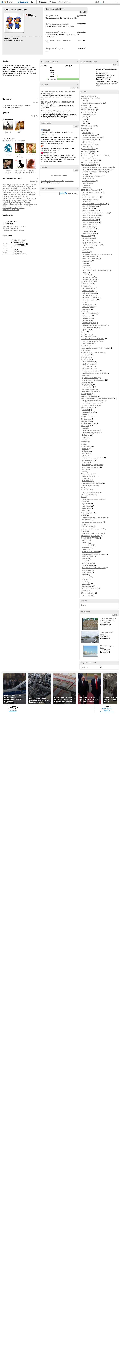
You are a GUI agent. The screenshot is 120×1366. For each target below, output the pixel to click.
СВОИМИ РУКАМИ (87, 494)
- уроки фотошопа (88, 231)
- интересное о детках (89, 135)
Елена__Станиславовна (11, 196)
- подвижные (86, 320)
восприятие (86, 453)
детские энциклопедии (89, 485)
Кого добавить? (20, 140)
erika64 (33, 188)
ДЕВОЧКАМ (85, 128)
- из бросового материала (90, 298)
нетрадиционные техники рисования (94, 554)
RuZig (27, 187)
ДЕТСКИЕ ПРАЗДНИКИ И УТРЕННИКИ (94, 156)
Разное (83, 488)
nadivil (14, 192)
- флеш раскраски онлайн (90, 492)
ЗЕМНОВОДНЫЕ (86, 284)
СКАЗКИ (83, 501)
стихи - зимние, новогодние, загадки (94, 517)
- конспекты (86, 252)
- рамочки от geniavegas (90, 217)
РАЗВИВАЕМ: (85, 446)
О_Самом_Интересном (10, 228)
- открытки (85, 410)
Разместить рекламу (107, 711)
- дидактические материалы (91, 245)
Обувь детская (85, 382)
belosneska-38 (17, 188)
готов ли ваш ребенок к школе (92, 533)
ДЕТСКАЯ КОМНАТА (88, 149)
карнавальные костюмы (90, 378)
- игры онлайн (86, 316)
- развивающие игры (89, 323)
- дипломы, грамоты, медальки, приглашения (97, 167)
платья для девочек (88, 389)
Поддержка (96, 2)
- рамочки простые (88, 224)
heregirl (5, 190)
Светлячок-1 (24, 204)
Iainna (35, 185)
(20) (52, 104)
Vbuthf (31, 187)
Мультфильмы (85, 355)
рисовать (85, 559)
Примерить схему (102, 84)
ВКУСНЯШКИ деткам (88, 107)
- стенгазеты (86, 185)
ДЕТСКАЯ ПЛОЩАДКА (88, 151)
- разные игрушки (88, 307)
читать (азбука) (87, 563)
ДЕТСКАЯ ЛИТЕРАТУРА (89, 144)
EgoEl (15, 185)
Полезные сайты (86, 421)
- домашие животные (89, 279)
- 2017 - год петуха (88, 364)
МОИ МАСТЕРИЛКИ (87, 346)
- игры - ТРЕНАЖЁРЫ (89, 314)
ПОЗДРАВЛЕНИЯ (87, 417)
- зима (84, 119)
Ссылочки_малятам (9, 226)
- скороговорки (87, 261)
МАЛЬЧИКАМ (85, 334)
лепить (84, 549)
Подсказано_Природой (23, 202)
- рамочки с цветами (89, 229)
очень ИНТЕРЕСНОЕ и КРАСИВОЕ (93, 568)
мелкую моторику (88, 460)
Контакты (107, 710)
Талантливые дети (87, 526)
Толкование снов (49, 135)
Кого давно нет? (8, 140)
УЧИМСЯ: (84, 540)
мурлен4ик (20, 208)
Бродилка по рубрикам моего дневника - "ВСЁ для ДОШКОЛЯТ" (59, 33)
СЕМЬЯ (83, 497)
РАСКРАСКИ (85, 490)
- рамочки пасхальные (89, 220)
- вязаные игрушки (88, 295)
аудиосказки (86, 504)
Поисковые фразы (20, 254)
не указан (22, 41)
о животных (86, 577)
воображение (86, 451)
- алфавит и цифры (88, 238)
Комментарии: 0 (55, 183)
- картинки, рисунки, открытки (92, 137)
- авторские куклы (88, 288)
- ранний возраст (87, 183)
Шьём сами (84, 591)
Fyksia (19, 185)
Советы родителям (87, 513)
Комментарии (22, 9)
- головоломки (86, 240)
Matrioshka (31, 155)
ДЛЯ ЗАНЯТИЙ (86, 236)
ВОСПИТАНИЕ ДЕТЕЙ (88, 110)
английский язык (87, 545)
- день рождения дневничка (91, 433)
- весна (84, 117)
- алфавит (85, 543)
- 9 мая (84, 428)
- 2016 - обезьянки (88, 362)
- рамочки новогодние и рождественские (95, 213)
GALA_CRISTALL (27, 185)
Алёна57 (5, 194)
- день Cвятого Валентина (90, 430)
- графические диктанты (90, 243)
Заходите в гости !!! (53, 16)
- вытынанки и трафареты (90, 371)
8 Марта (84, 437)
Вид (99, 2)
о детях (84, 575)
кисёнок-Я (27, 206)
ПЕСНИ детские (86, 394)
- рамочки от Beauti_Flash (90, 215)
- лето (84, 121)
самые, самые (86, 570)
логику (84, 455)
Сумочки (83, 524)
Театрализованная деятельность (92, 529)
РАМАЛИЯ (6, 204)
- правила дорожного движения (92, 103)
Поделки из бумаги (87, 407)
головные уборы (87, 387)
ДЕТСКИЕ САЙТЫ (87, 153)
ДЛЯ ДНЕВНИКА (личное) (89, 190)
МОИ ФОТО (85, 350)
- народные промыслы (89, 256)
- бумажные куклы (88, 291)
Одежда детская (86, 385)
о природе (85, 579)
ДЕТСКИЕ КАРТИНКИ (88, 162)
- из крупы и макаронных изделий (93, 401)
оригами (84, 414)
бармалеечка (7, 206)
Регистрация (24, 2)
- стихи (84, 263)
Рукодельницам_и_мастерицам (13, 230)
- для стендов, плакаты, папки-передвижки (96, 169)
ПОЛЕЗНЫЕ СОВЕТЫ (88, 423)
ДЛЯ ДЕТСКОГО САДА (88, 165)
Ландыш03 (6, 200)
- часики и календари (89, 233)
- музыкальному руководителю (92, 176)
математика (86, 478)
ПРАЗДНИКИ (85, 426)
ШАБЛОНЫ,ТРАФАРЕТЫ (89, 588)
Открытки (46, 130)
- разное (84, 201)
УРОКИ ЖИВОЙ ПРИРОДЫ (90, 538)
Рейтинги (43, 2)
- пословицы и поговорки (90, 259)
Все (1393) (83, 12)
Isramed (8, 155)
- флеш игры (86, 330)
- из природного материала (91, 403)
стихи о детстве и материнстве (92, 522)
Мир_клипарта (21, 226)
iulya (13, 190)
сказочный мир (87, 586)
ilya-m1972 (8, 132)
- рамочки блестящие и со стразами (94, 204)
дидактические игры (88, 476)
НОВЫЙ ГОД (85, 359)
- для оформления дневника (91, 192)
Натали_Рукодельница (23, 200)
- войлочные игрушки (89, 293)
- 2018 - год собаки (88, 366)
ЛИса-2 (24, 198)
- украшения (86, 188)
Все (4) (75, 126)
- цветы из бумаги (88, 412)
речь (83, 472)
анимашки (85, 375)
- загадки (85, 249)
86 (78, 16)
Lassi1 (5, 187)
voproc (33, 192)
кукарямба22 (7, 208)
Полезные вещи (86, 419)
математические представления (92, 458)
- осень (84, 123)
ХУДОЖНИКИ (85, 572)
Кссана (18, 198)
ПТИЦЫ (83, 444)
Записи (6, 9)
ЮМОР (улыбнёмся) (87, 593)
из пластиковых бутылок (90, 405)
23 (78, 32)
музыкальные (86, 508)
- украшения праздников (90, 160)
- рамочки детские (88, 208)
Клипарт (83, 332)
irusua (10, 190)
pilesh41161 (20, 192)
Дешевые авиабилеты (51, 146)
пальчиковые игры (88, 481)
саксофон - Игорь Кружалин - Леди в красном (57, 181)
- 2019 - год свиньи (88, 368)
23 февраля (86, 435)
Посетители (18, 252)
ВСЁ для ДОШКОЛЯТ (26, 15)
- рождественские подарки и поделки (94, 373)
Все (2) (35, 102)
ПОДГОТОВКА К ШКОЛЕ (89, 396)
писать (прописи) (87, 556)
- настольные (86, 318)
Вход (32, 2)
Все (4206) (34, 181)
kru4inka (104, 73)
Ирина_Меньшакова (9, 198)
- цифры (84, 272)
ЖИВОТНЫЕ (85, 275)
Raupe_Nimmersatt (18, 187)
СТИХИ (83, 515)
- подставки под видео (89, 199)
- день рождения (87, 158)
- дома (84, 101)
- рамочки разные (88, 227)
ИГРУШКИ (84, 286)
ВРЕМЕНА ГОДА (86, 112)
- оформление (86, 178)
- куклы (84, 302)
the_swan (27, 192)
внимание (85, 449)
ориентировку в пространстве (92, 465)
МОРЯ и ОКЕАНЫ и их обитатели (92, 352)
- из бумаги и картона (89, 300)
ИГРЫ (83, 311)
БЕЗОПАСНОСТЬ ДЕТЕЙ (89, 98)
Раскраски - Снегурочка (55, 49)
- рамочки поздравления (90, 222)
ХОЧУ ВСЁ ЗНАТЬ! (87, 565)
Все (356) (34, 116)
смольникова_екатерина (11, 210)
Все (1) (75, 170)
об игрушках (86, 584)
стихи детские (86, 520)
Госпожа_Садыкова (28, 194)
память (84, 469)
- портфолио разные (89, 181)
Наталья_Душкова (9, 202)
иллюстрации (86, 506)
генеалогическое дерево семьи (92, 499)
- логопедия (86, 174)
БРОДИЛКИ (85, 105)
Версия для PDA (107, 708)
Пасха (84, 439)
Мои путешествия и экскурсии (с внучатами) (95, 348)
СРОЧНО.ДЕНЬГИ (49, 153)
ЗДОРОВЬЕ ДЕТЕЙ (87, 281)
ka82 (19, 132)
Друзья (13, 9)
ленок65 (14, 208)
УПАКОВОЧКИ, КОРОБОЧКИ (90, 536)
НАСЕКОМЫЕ (85, 357)
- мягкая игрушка (87, 304)
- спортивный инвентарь (90, 327)
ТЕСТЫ (83, 531)
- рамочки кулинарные (89, 210)
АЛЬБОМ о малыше (87, 96)
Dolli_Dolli (9, 185)
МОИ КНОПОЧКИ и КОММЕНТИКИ (92, 339)
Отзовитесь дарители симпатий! (58, 24)
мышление (85, 462)
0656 (4, 185)
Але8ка (11, 194)
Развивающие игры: (87, 474)
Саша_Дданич (15, 204)
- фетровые (86, 309)
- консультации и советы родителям (94, 172)
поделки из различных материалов (14, 105)
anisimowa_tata (7, 188)
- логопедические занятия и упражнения (95, 254)
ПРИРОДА (84, 442)
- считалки (85, 265)
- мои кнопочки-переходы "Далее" (93, 341)
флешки (84, 510)
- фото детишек (87, 142)
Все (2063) (74, 87)
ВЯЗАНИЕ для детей (88, 126)
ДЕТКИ (83, 130)
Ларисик (13, 200)
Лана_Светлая (31, 198)
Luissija (9, 187)
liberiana (18, 190)
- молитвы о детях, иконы (90, 140)
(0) (52, 93)
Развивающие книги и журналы (91, 483)
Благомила (17, 194)
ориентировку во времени (90, 467)
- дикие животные (88, 277)
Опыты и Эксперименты (89, 391)
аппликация (86, 547)
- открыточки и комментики (91, 197)
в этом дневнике (71, 193)
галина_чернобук (17, 206)
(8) (67, 113)
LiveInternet (7, 2)
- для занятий (86, 247)
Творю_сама (33, 204)
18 (78, 24)
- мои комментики (88, 343)
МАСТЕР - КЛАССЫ (87, 336)
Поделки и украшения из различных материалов (97, 398)
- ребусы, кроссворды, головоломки (94, 325)
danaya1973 (27, 188)
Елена (83, 605)
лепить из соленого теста (90, 552)
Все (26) (115, 615)
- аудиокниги (86, 146)
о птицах (85, 581)
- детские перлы (87, 595)
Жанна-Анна (23, 196)
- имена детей (86, 133)
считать (84, 561)
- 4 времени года (87, 114)
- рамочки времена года (90, 206)
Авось (54, 2)
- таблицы (85, 268)
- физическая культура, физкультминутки (95, 270)
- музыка (85, 194)
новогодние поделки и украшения (93, 380)
